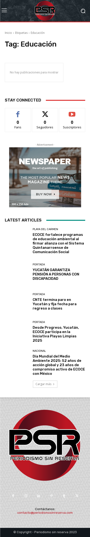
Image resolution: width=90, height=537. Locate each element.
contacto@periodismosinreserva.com (45, 512)
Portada (39, 264)
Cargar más (45, 384)
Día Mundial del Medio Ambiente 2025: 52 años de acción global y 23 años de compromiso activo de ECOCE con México (59, 365)
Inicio (8, 33)
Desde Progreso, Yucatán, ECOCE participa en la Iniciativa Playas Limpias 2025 (56, 334)
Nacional (39, 351)
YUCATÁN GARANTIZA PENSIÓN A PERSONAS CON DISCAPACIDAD (56, 274)
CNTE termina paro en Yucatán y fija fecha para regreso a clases (55, 304)
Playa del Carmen (45, 229)
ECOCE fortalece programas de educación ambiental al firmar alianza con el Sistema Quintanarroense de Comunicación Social (58, 243)
